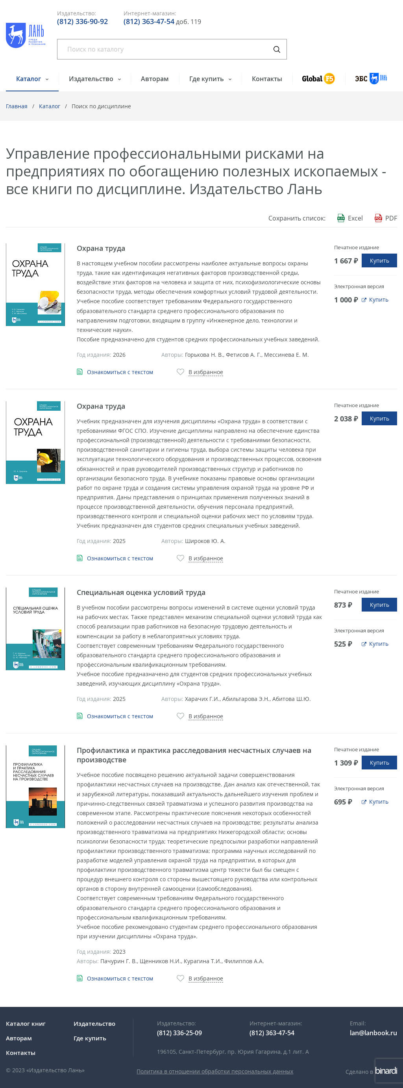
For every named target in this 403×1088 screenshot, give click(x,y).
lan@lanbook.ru (373, 1033)
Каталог (29, 78)
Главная (17, 106)
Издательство (92, 78)
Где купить (207, 78)
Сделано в (371, 1071)
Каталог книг (26, 1023)
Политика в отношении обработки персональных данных (215, 1071)
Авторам (155, 78)
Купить (379, 260)
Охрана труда (101, 248)
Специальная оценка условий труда (141, 592)
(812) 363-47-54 (149, 21)
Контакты (267, 78)
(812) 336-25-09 (179, 1033)
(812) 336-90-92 (82, 21)
